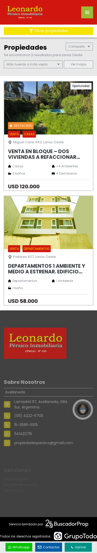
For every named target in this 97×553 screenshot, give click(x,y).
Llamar (78, 547)
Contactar (48, 547)
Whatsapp (18, 547)
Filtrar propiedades (48, 30)
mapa (78, 64)
